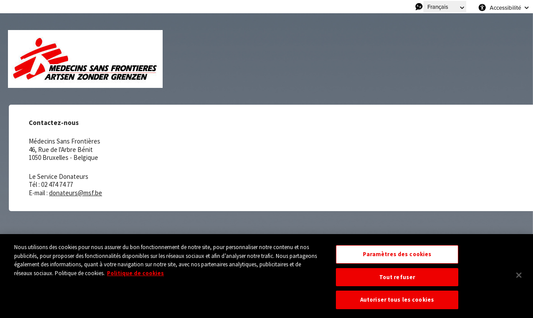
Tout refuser (397, 277)
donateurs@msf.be (75, 193)
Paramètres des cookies (397, 254)
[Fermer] (519, 275)
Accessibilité (505, 7)
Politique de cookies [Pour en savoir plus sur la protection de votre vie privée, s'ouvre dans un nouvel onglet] (135, 273)
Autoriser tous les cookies (397, 299)
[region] (266, 276)
